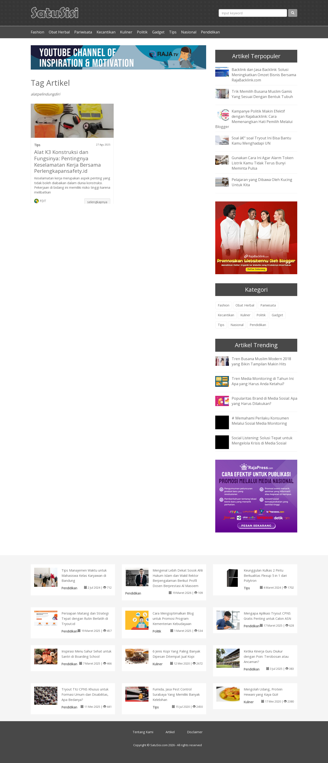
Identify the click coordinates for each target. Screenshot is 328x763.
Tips (173, 32)
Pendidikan (210, 32)
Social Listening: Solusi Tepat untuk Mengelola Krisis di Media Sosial (262, 440)
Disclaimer (194, 732)
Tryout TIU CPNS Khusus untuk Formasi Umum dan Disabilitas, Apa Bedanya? (85, 694)
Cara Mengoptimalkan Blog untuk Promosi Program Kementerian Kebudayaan (173, 618)
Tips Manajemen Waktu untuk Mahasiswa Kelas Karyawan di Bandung (84, 575)
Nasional (188, 32)
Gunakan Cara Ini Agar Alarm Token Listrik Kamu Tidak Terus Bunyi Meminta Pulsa (262, 163)
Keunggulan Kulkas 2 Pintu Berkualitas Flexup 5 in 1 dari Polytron (265, 575)
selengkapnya (97, 202)
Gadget (158, 32)
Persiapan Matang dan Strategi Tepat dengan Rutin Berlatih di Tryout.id (85, 618)
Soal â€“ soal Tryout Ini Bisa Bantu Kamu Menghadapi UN (261, 141)
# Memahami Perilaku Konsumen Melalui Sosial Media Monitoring (260, 421)
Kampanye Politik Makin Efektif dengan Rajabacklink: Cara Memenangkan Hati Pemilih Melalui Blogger (253, 119)
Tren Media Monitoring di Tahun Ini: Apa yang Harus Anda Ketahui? (263, 381)
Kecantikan (106, 32)
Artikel (170, 732)
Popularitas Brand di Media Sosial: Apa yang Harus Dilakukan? (264, 401)
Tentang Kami (143, 732)
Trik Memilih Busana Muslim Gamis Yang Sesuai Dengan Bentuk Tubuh (262, 94)
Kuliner (126, 32)
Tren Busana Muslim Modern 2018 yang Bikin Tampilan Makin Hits (261, 361)
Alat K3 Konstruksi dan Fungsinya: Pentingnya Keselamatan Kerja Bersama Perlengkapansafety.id (67, 161)
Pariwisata (83, 32)
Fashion (37, 32)
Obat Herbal (59, 32)
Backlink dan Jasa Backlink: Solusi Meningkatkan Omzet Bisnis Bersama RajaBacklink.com (264, 75)
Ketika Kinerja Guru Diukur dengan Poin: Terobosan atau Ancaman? (266, 656)
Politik (142, 32)
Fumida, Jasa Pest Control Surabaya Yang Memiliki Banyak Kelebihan (176, 694)
